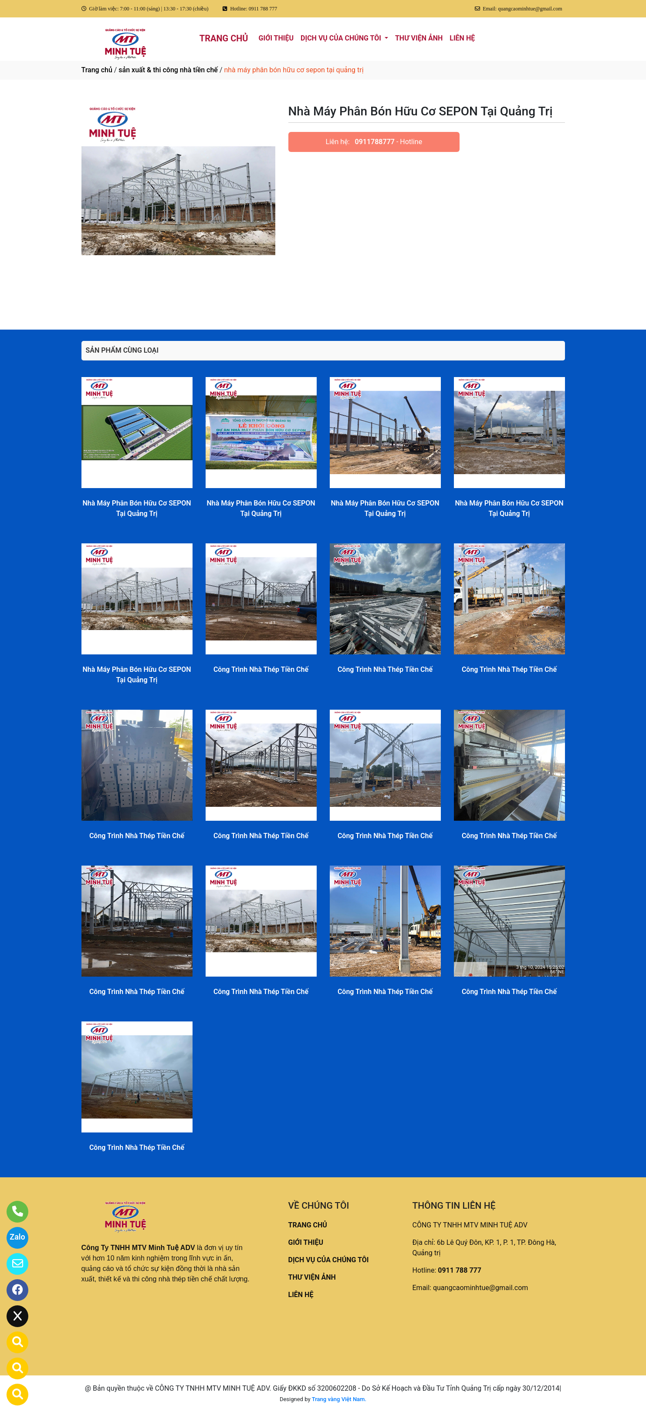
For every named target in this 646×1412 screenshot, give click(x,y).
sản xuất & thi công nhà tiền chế (168, 70)
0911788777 (375, 142)
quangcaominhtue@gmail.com (480, 1288)
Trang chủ (96, 70)
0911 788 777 (459, 1270)
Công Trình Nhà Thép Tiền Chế (260, 669)
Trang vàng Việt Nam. (339, 1399)
